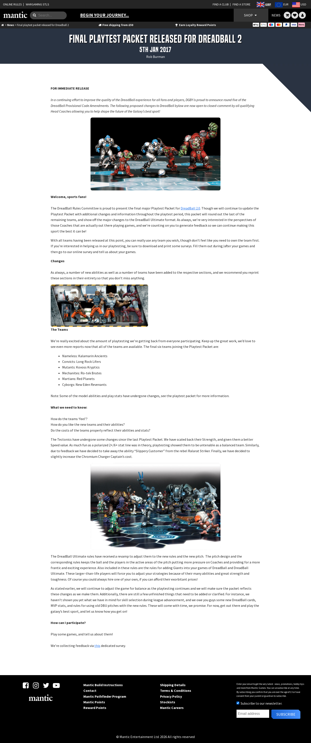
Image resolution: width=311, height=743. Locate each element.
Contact (89, 690)
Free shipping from (115, 25)
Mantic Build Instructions (103, 685)
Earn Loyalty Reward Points (195, 25)
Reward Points (94, 707)
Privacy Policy (171, 696)
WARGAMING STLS (37, 4)
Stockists (167, 702)
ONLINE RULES (12, 4)
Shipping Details (173, 685)
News (10, 25)
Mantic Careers (172, 707)
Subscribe (285, 714)
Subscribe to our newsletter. (259, 703)
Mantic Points (94, 702)
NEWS (276, 15)
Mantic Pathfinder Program (104, 696)
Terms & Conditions (175, 690)
